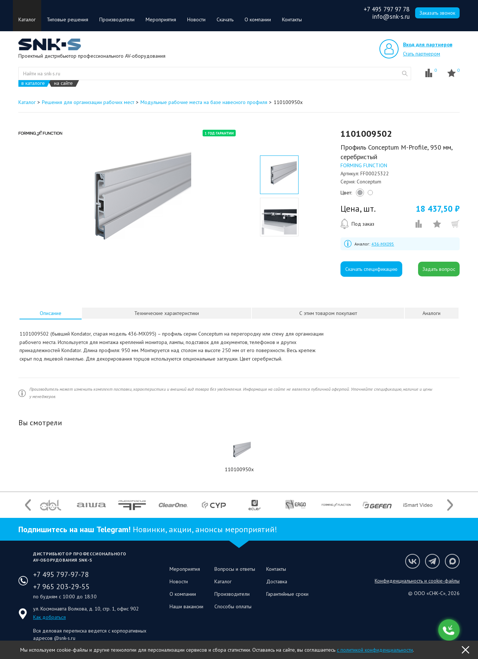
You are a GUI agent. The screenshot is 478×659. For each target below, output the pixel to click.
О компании (258, 19)
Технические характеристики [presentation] (166, 313)
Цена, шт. (358, 208)
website (405, 73)
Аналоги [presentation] (431, 313)
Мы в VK (412, 561)
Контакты (292, 19)
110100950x (239, 469)
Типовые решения (67, 19)
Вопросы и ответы (234, 569)
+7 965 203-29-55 (61, 586)
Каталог (27, 19)
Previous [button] (28, 505)
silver (358, 194)
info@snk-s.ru (391, 16)
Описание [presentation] (50, 313)
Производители (117, 19)
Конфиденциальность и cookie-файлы (417, 580)
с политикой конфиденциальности (375, 650)
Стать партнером (421, 53)
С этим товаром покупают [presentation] (328, 313)
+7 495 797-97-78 (61, 574)
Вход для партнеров (427, 44)
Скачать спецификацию (371, 269)
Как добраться (49, 617)
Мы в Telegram (432, 561)
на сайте (63, 83)
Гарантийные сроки (287, 594)
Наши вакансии (186, 606)
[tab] (50, 313)
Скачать (225, 19)
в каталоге (33, 83)
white (369, 194)
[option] (126, 203)
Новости (196, 19)
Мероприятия (161, 19)
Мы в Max (452, 561)
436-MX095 (382, 244)
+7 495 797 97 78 (387, 9)
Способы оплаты (233, 606)
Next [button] (450, 505)
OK (465, 650)
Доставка (276, 581)
